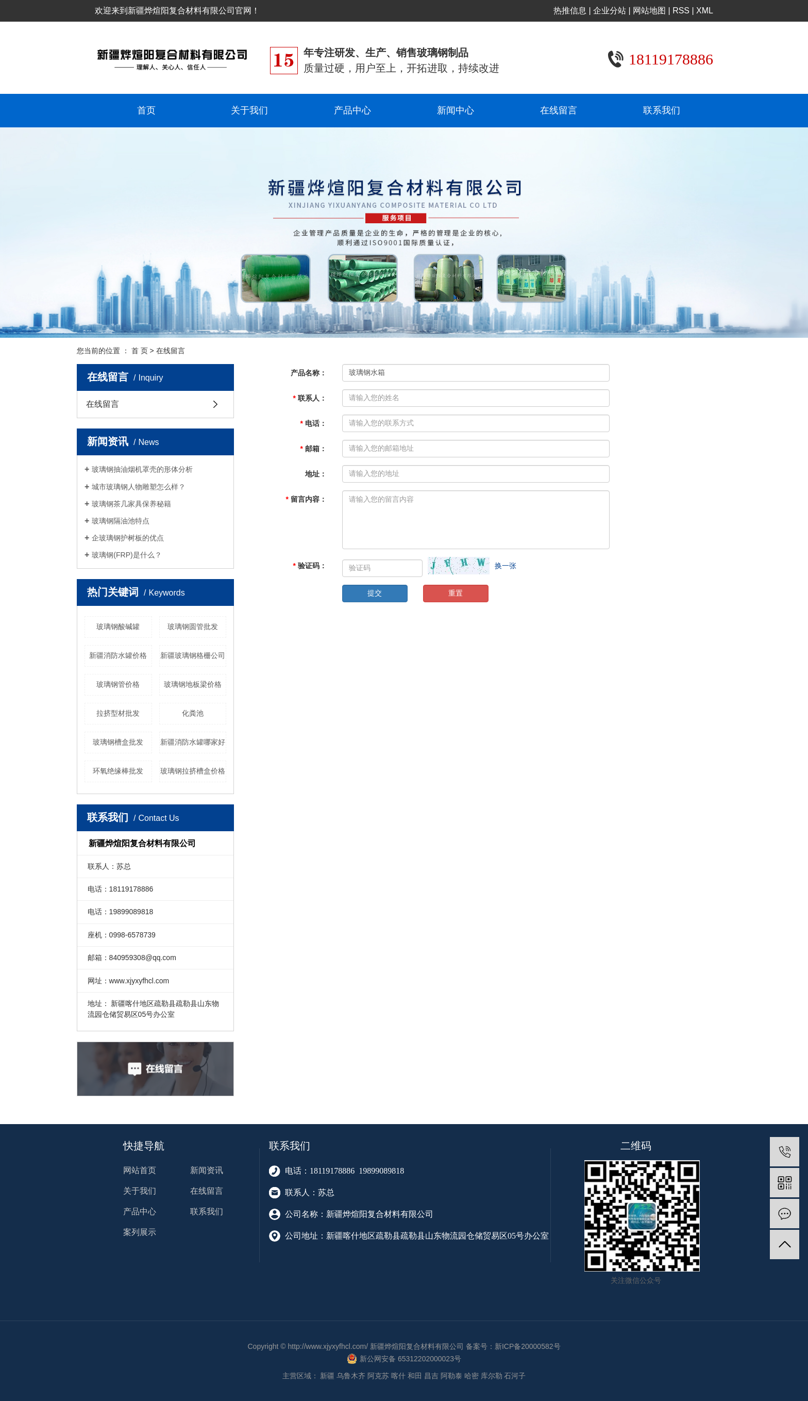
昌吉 (431, 1376)
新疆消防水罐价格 (118, 655)
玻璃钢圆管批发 (192, 626)
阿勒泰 (451, 1376)
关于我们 (249, 110)
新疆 (327, 1376)
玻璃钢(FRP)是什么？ (126, 555)
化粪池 (193, 713)
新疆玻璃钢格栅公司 (192, 655)
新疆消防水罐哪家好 (192, 742)
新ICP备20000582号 (528, 1346)
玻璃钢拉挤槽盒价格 (192, 771)
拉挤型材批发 (118, 713)
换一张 (505, 566)
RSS (680, 10)
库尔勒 (491, 1376)
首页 (146, 110)
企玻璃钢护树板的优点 (128, 538)
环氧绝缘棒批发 (118, 771)
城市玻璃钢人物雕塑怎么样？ (139, 487)
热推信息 (569, 10)
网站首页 (139, 1170)
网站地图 (649, 10)
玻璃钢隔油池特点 (120, 521)
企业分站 (609, 10)
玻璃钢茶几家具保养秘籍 (131, 504)
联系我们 (661, 110)
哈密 (471, 1376)
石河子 (515, 1376)
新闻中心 (455, 110)
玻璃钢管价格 (118, 684)
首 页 (139, 351)
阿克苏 (378, 1376)
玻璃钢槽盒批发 (118, 742)
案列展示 (139, 1232)
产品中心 (352, 110)
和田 (415, 1376)
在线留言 (558, 110)
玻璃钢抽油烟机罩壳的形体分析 (142, 469)
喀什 (398, 1376)
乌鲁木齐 (350, 1376)
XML (704, 10)
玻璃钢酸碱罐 (118, 626)
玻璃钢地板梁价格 (193, 684)
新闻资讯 (206, 1170)
